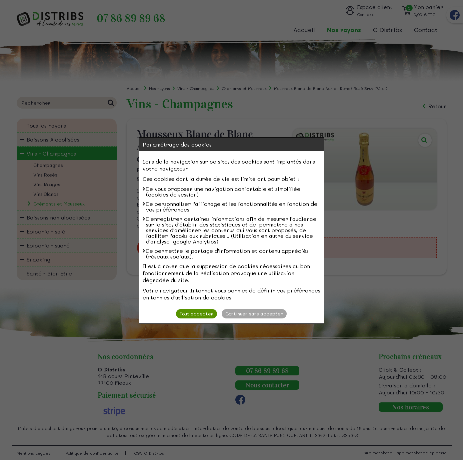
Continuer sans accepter (254, 313)
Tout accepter (196, 313)
